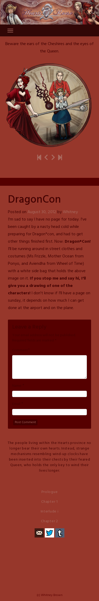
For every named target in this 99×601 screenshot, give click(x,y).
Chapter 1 (49, 502)
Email (16, 404)
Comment (20, 350)
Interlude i (50, 512)
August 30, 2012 (41, 212)
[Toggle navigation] (10, 31)
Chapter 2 (49, 521)
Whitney (70, 212)
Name (16, 386)
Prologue (49, 492)
